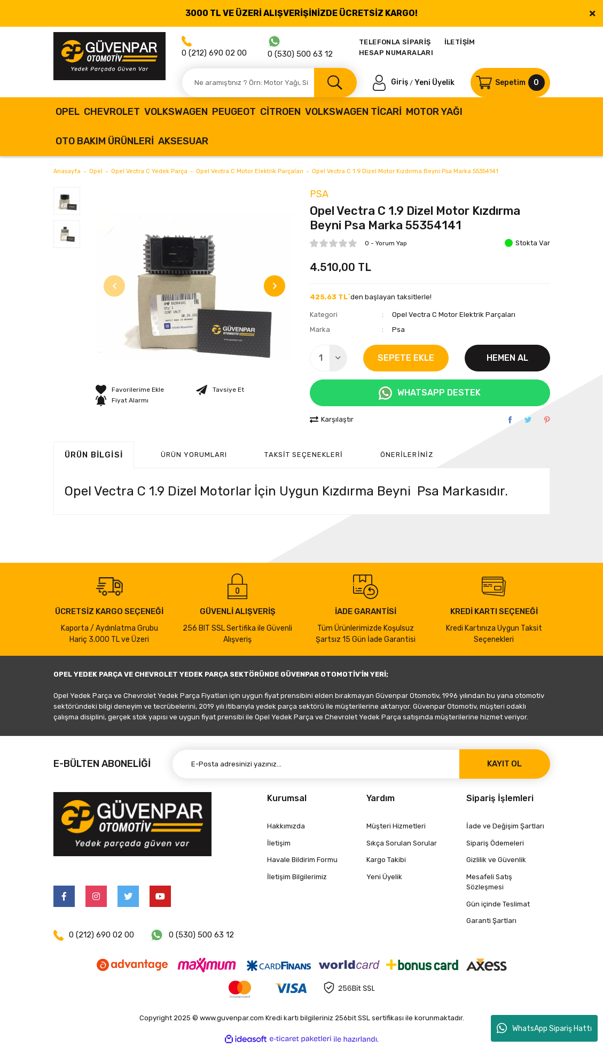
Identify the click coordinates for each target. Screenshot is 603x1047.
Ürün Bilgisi (94, 455)
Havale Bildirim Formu (302, 860)
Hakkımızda (286, 826)
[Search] (269, 82)
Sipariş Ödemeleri (495, 843)
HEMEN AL (507, 358)
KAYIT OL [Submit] (504, 764)
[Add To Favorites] (130, 389)
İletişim (279, 843)
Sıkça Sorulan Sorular (401, 843)
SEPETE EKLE (406, 358)
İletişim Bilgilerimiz (297, 877)
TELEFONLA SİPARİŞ (395, 42)
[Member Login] (391, 82)
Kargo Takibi (386, 860)
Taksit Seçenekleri (303, 455)
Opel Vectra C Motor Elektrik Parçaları (453, 315)
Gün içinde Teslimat (498, 904)
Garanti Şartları (491, 921)
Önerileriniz (406, 455)
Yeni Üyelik (434, 82)
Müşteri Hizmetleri (396, 826)
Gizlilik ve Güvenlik (496, 860)
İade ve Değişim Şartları (505, 826)
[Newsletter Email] (361, 764)
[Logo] (109, 56)
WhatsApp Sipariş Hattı (544, 1028)
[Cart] (510, 82)
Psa (319, 194)
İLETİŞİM (459, 42)
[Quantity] (328, 358)
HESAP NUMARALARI (396, 53)
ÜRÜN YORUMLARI (194, 455)
